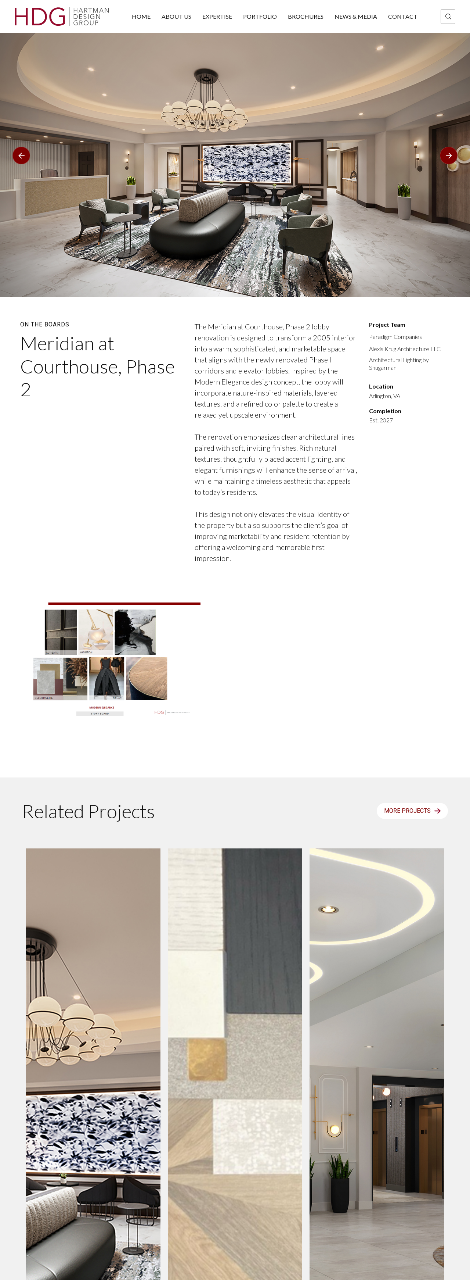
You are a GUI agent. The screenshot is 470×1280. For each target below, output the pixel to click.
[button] (21, 94)
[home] (62, 16)
